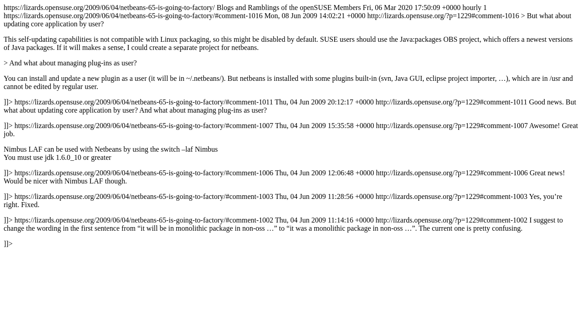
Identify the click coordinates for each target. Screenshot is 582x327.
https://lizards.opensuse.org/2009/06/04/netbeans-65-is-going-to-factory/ (291, 126)
